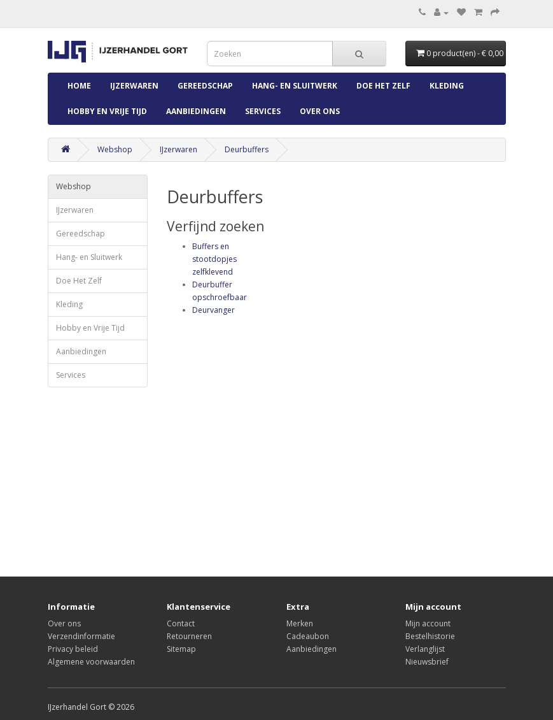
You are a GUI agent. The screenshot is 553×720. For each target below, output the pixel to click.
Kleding (447, 85)
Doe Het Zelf (383, 85)
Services (263, 111)
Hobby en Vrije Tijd (107, 111)
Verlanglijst (425, 649)
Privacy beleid (73, 649)
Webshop (114, 149)
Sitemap (181, 649)
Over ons (320, 111)
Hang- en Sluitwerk (294, 85)
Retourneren (189, 636)
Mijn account (428, 623)
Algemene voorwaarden (91, 661)
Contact (181, 623)
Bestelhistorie (430, 636)
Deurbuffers (247, 149)
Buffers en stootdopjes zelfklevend (214, 259)
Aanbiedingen (196, 111)
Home (79, 85)
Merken (299, 623)
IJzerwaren (134, 85)
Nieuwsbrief (427, 661)
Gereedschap (205, 85)
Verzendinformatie (81, 636)
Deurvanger (213, 310)
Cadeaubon (307, 636)
